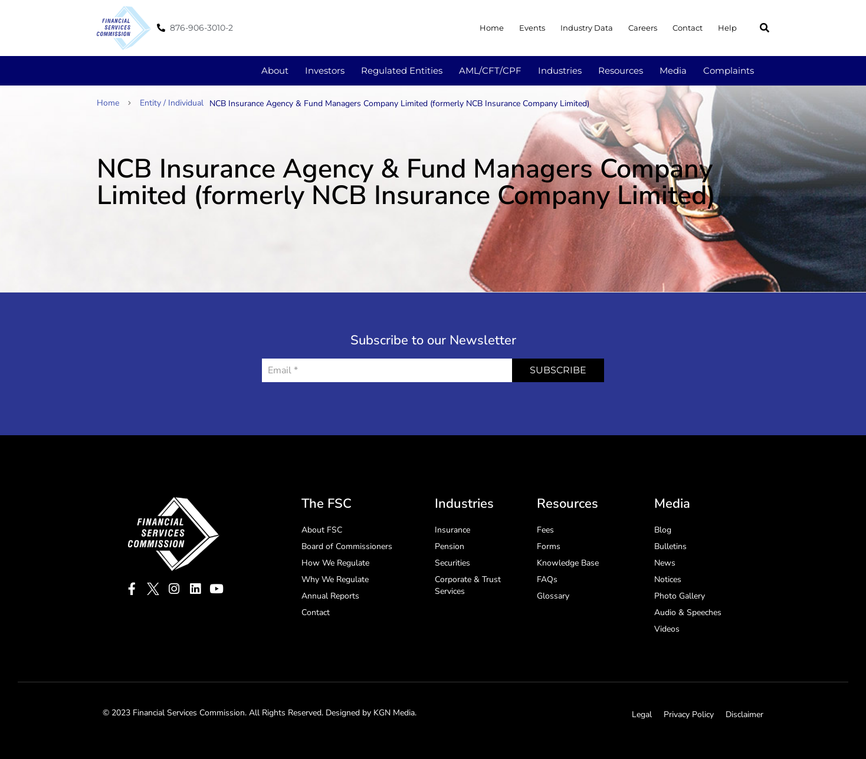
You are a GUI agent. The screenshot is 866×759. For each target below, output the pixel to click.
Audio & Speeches (687, 612)
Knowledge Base (568, 563)
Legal (642, 714)
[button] (764, 27)
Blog (662, 529)
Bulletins (670, 546)
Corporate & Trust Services (468, 585)
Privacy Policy (689, 714)
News (664, 563)
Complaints (728, 70)
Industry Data (586, 27)
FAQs (547, 579)
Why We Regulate (335, 579)
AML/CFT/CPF (490, 70)
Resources (620, 70)
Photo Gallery (679, 596)
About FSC (321, 529)
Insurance (452, 529)
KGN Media (394, 712)
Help (727, 27)
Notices (667, 579)
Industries (560, 70)
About (274, 70)
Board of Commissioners (346, 546)
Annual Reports (330, 596)
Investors (325, 70)
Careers (642, 27)
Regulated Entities (401, 70)
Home (492, 27)
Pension (449, 546)
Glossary (553, 596)
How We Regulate (335, 563)
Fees (545, 529)
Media (673, 70)
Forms (548, 546)
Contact (688, 27)
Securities (452, 563)
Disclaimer (744, 714)
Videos (667, 629)
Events (532, 27)
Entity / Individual (172, 103)
